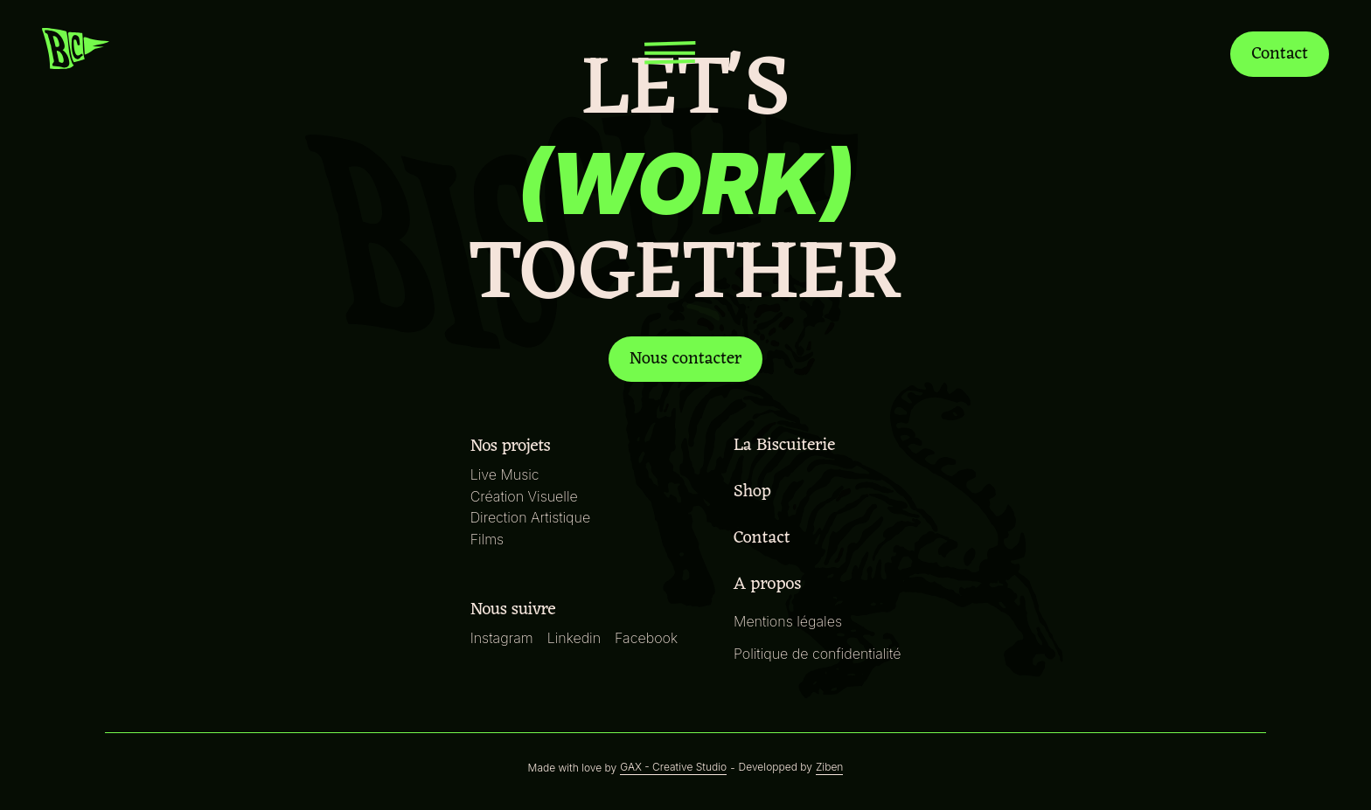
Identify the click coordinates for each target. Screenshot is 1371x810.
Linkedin (577, 637)
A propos (753, 582)
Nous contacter (686, 359)
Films (491, 538)
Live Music (508, 474)
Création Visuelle (528, 495)
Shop (739, 489)
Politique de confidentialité (815, 653)
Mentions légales (786, 620)
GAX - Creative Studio (674, 767)
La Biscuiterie (771, 443)
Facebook (647, 637)
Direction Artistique (533, 516)
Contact (1278, 53)
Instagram (506, 637)
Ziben (823, 767)
